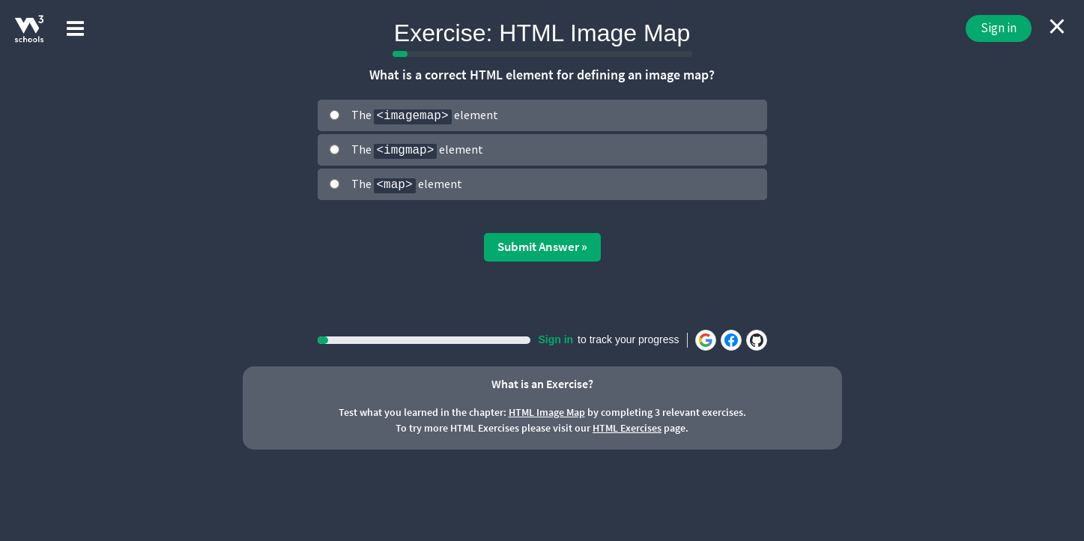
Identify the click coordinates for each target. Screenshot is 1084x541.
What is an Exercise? (542, 383)
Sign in (999, 27)
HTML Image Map (547, 412)
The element (424, 115)
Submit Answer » (542, 246)
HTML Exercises (627, 428)
